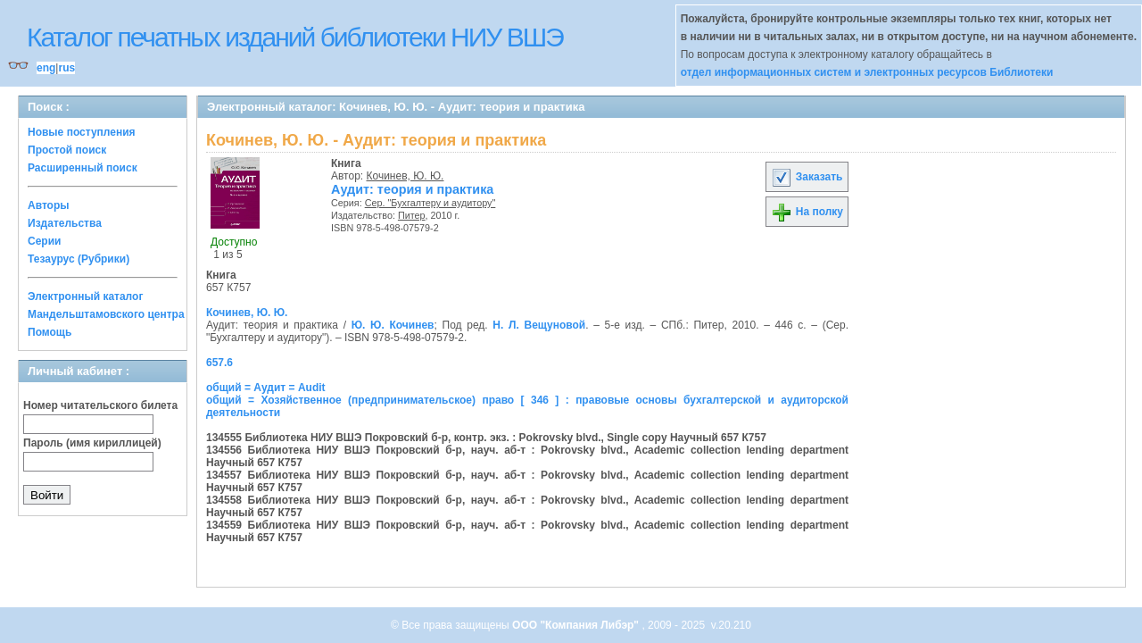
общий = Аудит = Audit (266, 387)
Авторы (49, 205)
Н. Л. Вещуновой (538, 325)
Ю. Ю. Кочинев (393, 325)
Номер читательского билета (100, 405)
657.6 (219, 362)
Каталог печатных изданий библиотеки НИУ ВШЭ (295, 37)
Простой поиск (67, 150)
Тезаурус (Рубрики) (78, 259)
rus (66, 68)
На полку (807, 211)
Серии (44, 241)
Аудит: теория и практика (412, 189)
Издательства (65, 223)
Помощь (49, 332)
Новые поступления (82, 132)
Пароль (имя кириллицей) (92, 443)
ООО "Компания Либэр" (576, 625)
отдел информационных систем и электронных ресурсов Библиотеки (867, 72)
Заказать (806, 177)
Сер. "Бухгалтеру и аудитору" (430, 202)
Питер (412, 215)
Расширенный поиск (82, 168)
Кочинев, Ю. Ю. (405, 176)
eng (46, 68)
